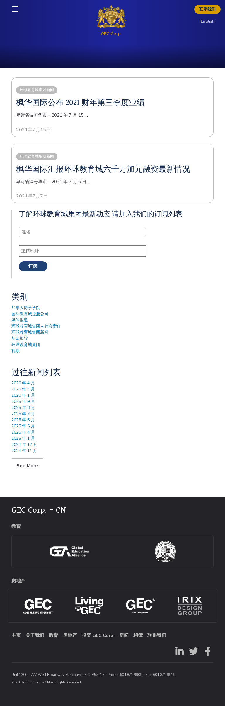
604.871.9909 (131, 674)
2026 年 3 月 (23, 389)
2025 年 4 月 (23, 432)
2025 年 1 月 (23, 438)
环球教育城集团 (25, 344)
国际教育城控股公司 (29, 314)
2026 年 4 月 (23, 383)
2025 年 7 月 (23, 414)
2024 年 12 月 (24, 444)
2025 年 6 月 (23, 420)
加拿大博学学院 (25, 308)
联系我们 (207, 9)
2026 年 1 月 (23, 395)
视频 (15, 351)
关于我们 (34, 635)
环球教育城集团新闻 (29, 332)
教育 (53, 635)
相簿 (138, 635)
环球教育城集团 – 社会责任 (36, 326)
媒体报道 (19, 320)
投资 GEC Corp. (98, 635)
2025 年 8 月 (23, 407)
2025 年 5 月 (23, 426)
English (207, 21)
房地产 (70, 635)
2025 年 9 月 (23, 401)
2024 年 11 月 (24, 450)
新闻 (124, 635)
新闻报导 (19, 338)
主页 (16, 635)
